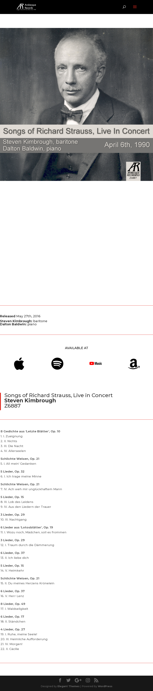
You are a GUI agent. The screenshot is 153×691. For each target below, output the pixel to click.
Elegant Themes (68, 686)
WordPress (105, 686)
